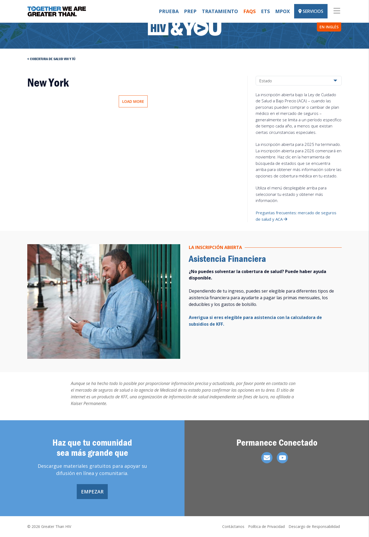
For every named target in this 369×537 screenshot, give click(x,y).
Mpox (282, 11)
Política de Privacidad (266, 526)
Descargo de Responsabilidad (314, 526)
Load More (133, 101)
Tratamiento (220, 11)
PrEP (190, 11)
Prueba (169, 11)
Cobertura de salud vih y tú (52, 58)
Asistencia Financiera (227, 258)
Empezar (92, 491)
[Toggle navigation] (337, 11)
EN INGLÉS (329, 26)
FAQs (249, 11)
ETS (265, 11)
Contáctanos (233, 526)
